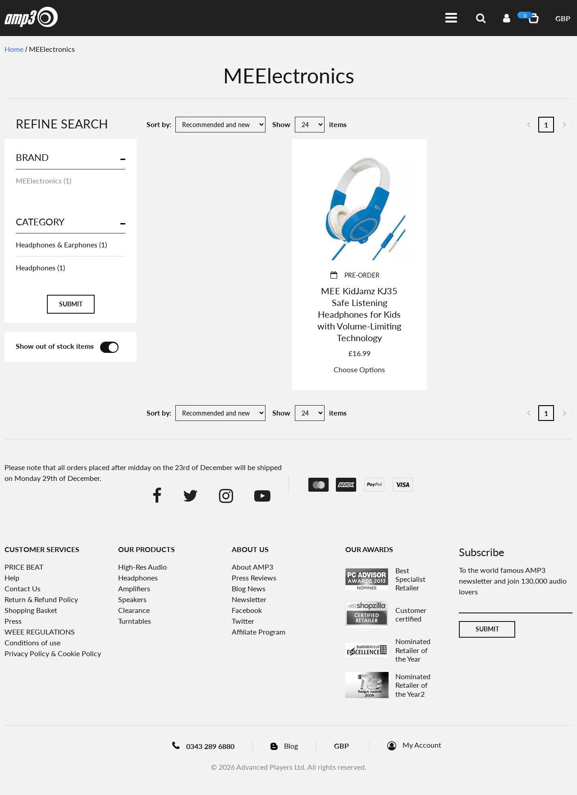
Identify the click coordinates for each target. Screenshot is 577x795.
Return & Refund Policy (41, 599)
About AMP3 (252, 566)
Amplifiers (134, 588)
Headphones (138, 577)
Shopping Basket (31, 610)
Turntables (134, 621)
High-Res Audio (142, 566)
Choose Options (359, 369)
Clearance (134, 610)
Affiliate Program (258, 631)
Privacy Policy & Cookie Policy (53, 653)
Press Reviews (254, 577)
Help (12, 577)
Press (13, 621)
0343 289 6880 (210, 746)
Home (14, 49)
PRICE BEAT (24, 566)
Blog (291, 745)
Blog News (249, 588)
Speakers (132, 599)
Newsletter (249, 599)
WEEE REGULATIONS (40, 631)
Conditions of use (32, 642)
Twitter (243, 621)
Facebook (247, 610)
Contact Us (23, 588)
